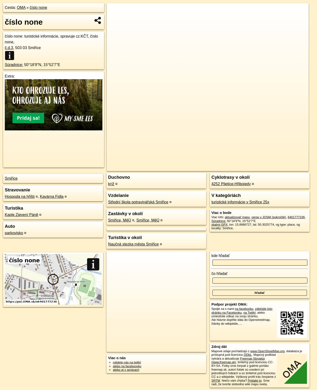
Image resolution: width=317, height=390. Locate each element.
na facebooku (244, 309)
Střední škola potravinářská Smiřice (138, 202)
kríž (111, 184)
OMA (21, 8)
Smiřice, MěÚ (119, 220)
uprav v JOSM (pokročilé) (268, 217)
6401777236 (296, 217)
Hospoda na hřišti (20, 197)
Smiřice (11, 178)
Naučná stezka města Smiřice (133, 244)
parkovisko (14, 233)
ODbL (248, 355)
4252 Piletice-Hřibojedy (231, 184)
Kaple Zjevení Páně (21, 215)
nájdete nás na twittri (127, 362)
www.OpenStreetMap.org (267, 351)
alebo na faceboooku (127, 366)
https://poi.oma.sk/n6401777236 (287, 167)
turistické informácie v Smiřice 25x (240, 202)
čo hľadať (219, 274)
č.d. (9, 48)
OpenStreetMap (226, 167)
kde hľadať (220, 256)
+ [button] (115, 11)
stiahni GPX (219, 224)
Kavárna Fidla (52, 197)
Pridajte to (255, 380)
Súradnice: (14, 65)
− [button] (115, 18)
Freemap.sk (251, 167)
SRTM (215, 380)
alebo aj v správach (126, 370)
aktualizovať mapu (237, 217)
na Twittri (249, 312)
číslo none (38, 8)
